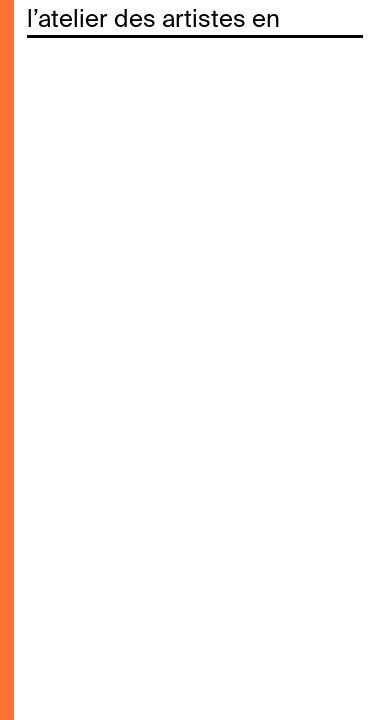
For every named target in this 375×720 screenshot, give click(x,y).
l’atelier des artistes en (153, 20)
